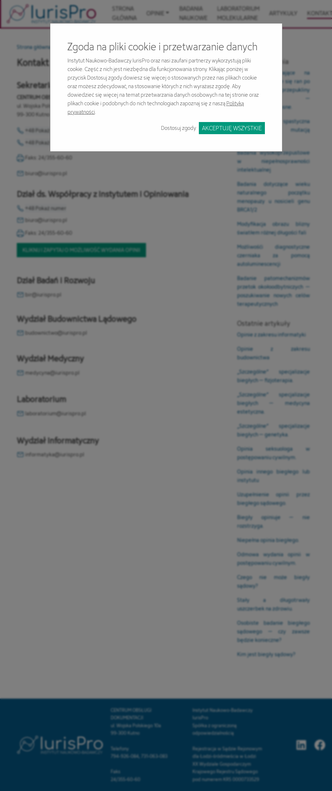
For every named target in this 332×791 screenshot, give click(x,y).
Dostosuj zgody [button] (178, 128)
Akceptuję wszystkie (232, 127)
